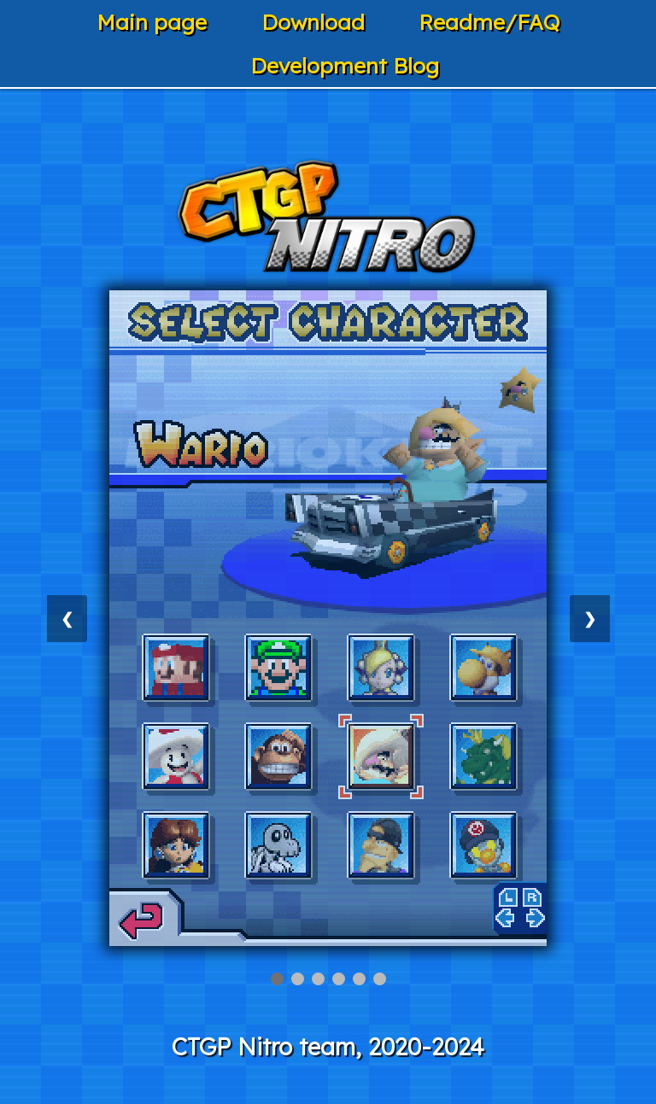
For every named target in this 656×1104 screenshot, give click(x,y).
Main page (152, 22)
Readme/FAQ (489, 22)
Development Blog (344, 65)
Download (313, 22)
